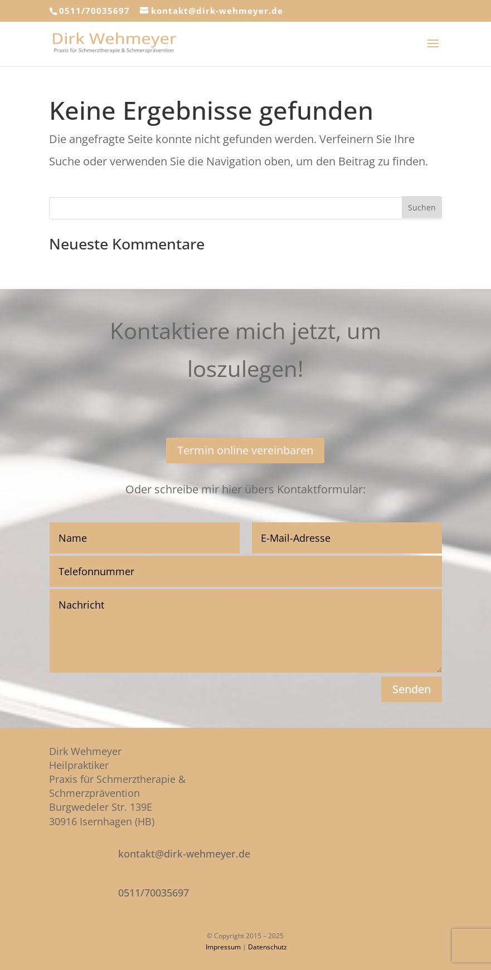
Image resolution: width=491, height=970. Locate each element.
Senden (411, 689)
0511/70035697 (94, 10)
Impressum (223, 947)
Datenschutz (267, 947)
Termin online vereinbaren (245, 450)
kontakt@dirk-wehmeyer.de (184, 853)
